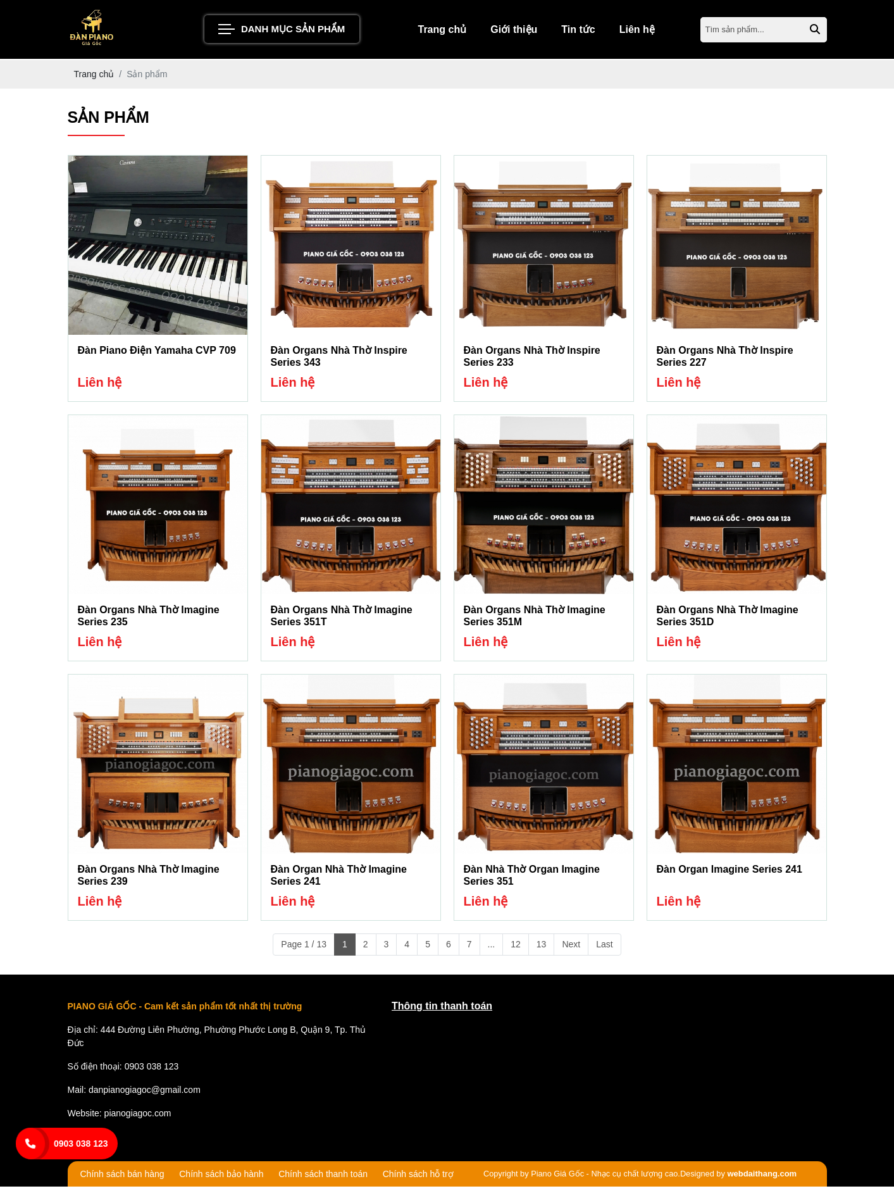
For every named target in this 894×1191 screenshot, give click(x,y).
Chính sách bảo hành (221, 1179)
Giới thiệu (513, 31)
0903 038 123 (81, 1143)
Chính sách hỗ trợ (418, 1179)
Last (604, 949)
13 (542, 949)
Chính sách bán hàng (122, 1179)
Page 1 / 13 (303, 949)
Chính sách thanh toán (323, 1179)
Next (571, 949)
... (491, 949)
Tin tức (578, 31)
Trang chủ (442, 31)
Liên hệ (637, 31)
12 (516, 949)
